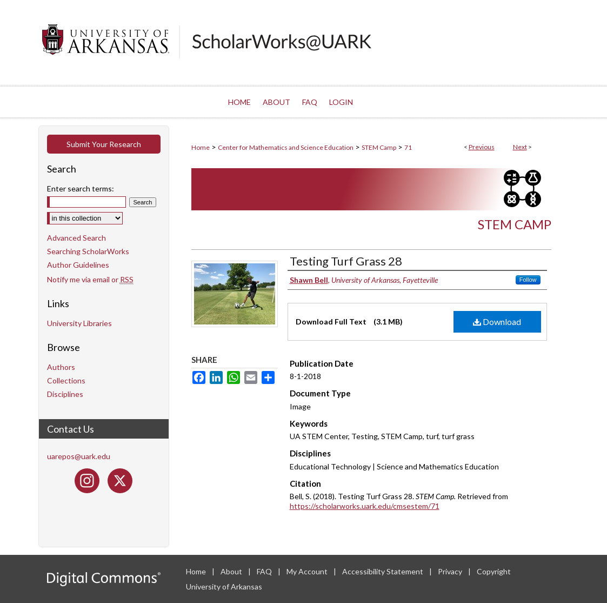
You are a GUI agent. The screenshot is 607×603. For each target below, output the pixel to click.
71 (408, 147)
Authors (61, 367)
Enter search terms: (80, 188)
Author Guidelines (78, 264)
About (232, 571)
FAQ (265, 571)
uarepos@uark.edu (78, 456)
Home (200, 147)
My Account (307, 571)
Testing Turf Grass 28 (346, 261)
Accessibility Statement (383, 571)
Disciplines (65, 394)
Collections (66, 380)
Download (497, 321)
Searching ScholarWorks (88, 251)
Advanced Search (76, 237)
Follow (528, 279)
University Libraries (79, 323)
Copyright (494, 571)
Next (520, 147)
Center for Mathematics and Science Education (285, 147)
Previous (482, 147)
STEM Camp (379, 147)
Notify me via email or (90, 279)
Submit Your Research (103, 144)
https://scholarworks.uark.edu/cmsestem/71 (364, 506)
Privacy (451, 571)
